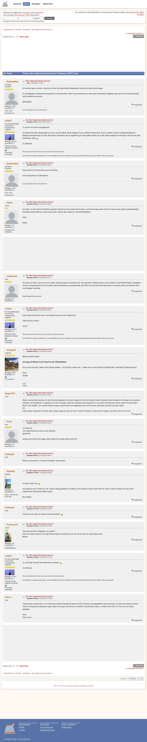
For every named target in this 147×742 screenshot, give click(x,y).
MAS (9, 120)
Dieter (10, 202)
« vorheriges (130, 33)
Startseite (24, 724)
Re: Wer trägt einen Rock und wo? (39, 120)
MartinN (11, 471)
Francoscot (12, 524)
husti (9, 421)
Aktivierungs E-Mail (22, 15)
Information (68, 724)
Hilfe (21, 727)
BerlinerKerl (12, 81)
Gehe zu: (123, 679)
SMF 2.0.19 (57, 686)
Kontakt (44, 724)
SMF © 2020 (64, 686)
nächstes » (139, 33)
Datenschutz (47, 730)
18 (17, 37)
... (15, 37)
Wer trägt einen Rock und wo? (38, 81)
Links (22, 730)
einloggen (26, 13)
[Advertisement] (73, 56)
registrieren (38, 13)
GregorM (11, 350)
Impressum (46, 727)
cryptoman (12, 276)
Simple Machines (73, 686)
